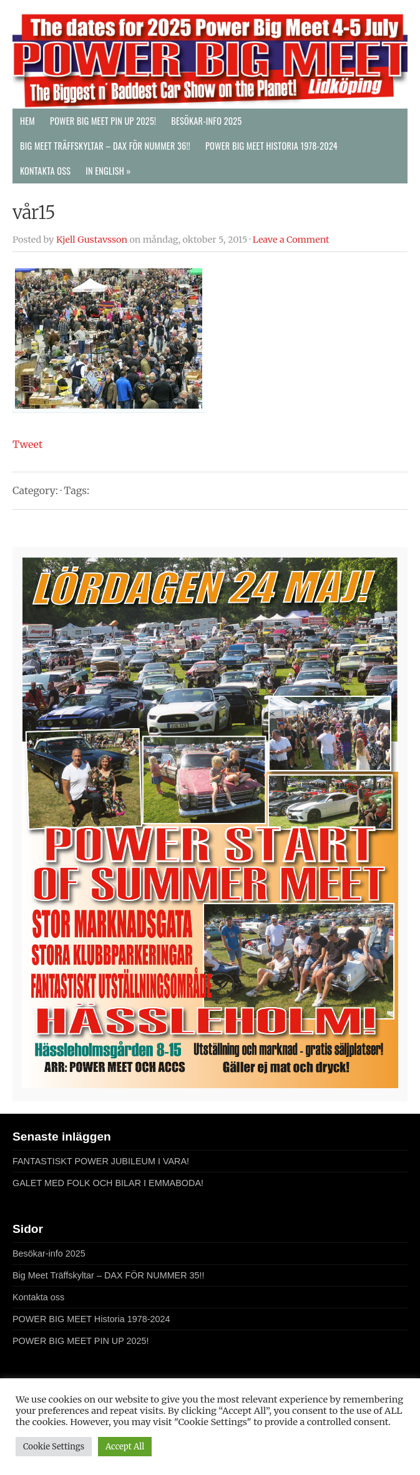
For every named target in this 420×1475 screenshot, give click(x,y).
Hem (27, 120)
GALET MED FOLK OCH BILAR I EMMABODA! (107, 1183)
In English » (107, 170)
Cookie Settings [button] (53, 1446)
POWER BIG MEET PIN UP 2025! (103, 120)
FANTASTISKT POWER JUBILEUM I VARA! (100, 1161)
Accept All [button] (124, 1446)
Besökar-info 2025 (206, 120)
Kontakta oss (45, 170)
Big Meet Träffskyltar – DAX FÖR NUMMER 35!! (108, 1275)
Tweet (27, 444)
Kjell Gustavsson (91, 239)
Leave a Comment (291, 239)
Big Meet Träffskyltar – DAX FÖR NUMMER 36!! (105, 145)
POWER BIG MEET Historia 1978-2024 (271, 145)
